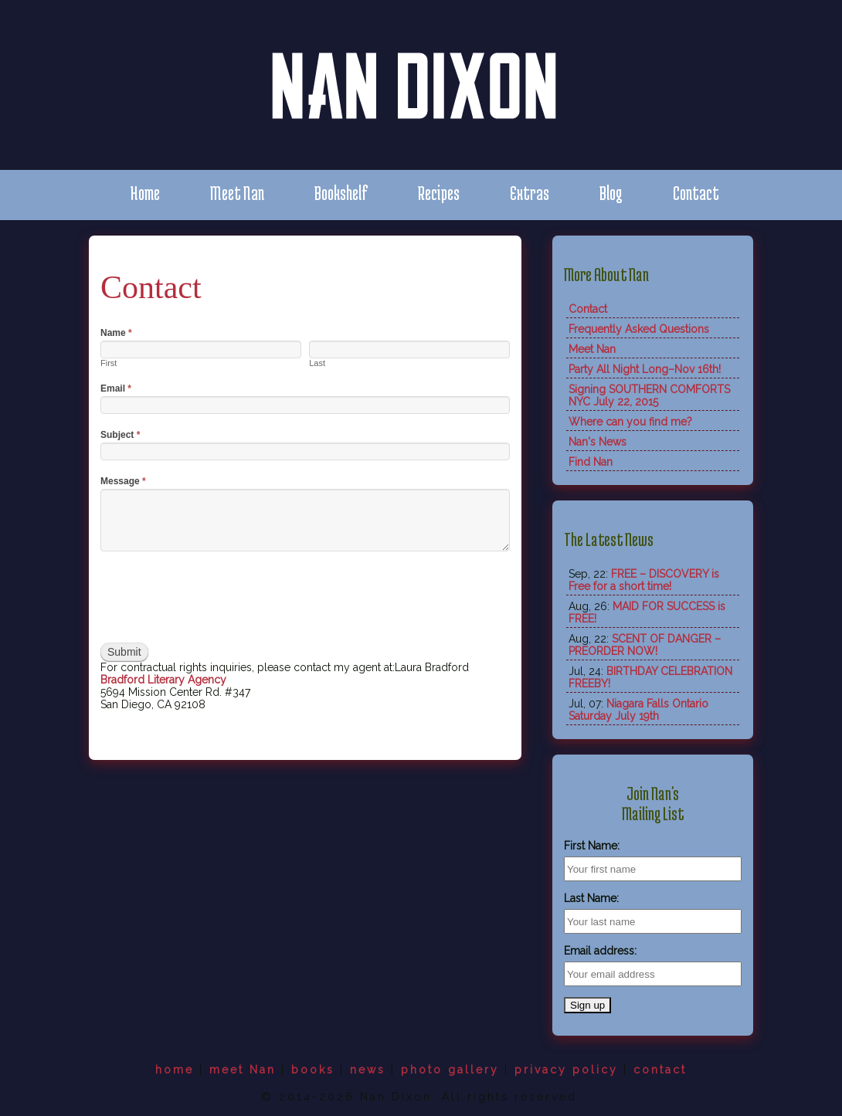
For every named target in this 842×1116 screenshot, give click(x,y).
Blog (611, 192)
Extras (529, 192)
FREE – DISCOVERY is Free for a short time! (644, 580)
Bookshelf (341, 192)
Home (145, 192)
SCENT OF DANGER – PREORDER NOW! (645, 645)
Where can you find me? (630, 422)
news (367, 1069)
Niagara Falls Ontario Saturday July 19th (638, 709)
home (174, 1069)
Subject (120, 434)
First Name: (592, 846)
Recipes (439, 192)
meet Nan (242, 1069)
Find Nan (591, 462)
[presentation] (217, 597)
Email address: (600, 951)
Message (123, 481)
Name (116, 332)
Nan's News (597, 442)
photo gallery (450, 1069)
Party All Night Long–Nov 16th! (645, 369)
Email (115, 388)
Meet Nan (237, 192)
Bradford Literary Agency (163, 679)
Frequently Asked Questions (639, 329)
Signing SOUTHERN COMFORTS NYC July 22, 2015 (649, 395)
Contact (696, 192)
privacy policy (566, 1069)
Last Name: (591, 898)
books (312, 1069)
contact (660, 1069)
